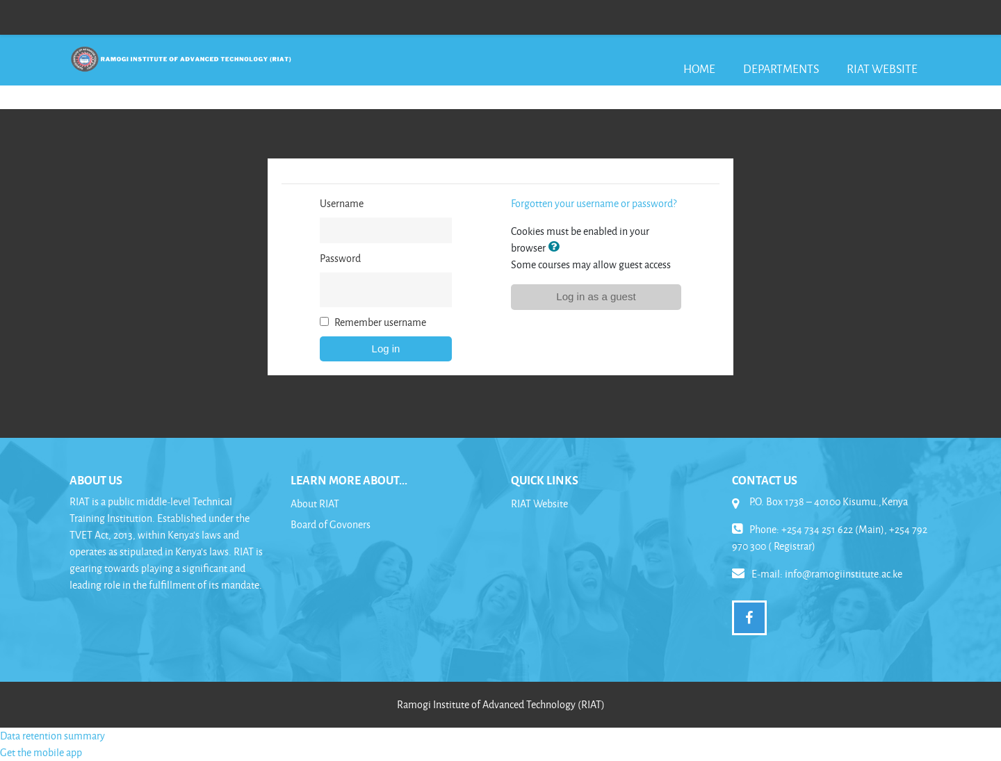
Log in (386, 348)
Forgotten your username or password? (593, 203)
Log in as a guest (595, 296)
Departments (781, 68)
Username (342, 203)
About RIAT (315, 503)
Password (340, 258)
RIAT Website (882, 68)
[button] (556, 248)
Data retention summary (52, 735)
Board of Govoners (331, 524)
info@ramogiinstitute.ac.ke (843, 573)
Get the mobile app (41, 752)
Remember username (380, 322)
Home (699, 68)
